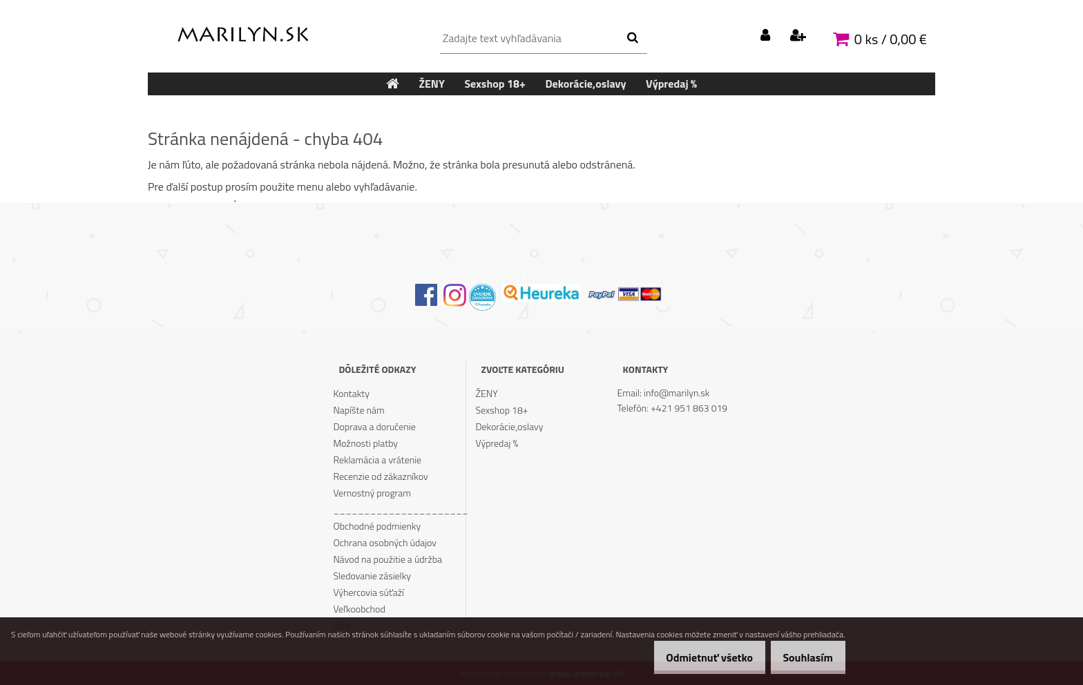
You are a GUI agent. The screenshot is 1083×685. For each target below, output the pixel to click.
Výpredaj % (497, 443)
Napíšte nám (358, 410)
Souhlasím (803, 657)
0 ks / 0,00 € (890, 39)
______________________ (399, 509)
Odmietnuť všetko (694, 657)
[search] (632, 38)
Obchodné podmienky (377, 526)
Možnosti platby (365, 443)
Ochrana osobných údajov (385, 542)
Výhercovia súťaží (368, 592)
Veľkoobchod (359, 608)
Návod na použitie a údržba (387, 559)
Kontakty (351, 393)
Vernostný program (372, 492)
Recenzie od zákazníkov (380, 476)
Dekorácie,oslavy (510, 426)
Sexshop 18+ (502, 410)
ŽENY (487, 393)
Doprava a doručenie (374, 426)
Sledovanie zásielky (372, 575)
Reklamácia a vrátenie (377, 459)
